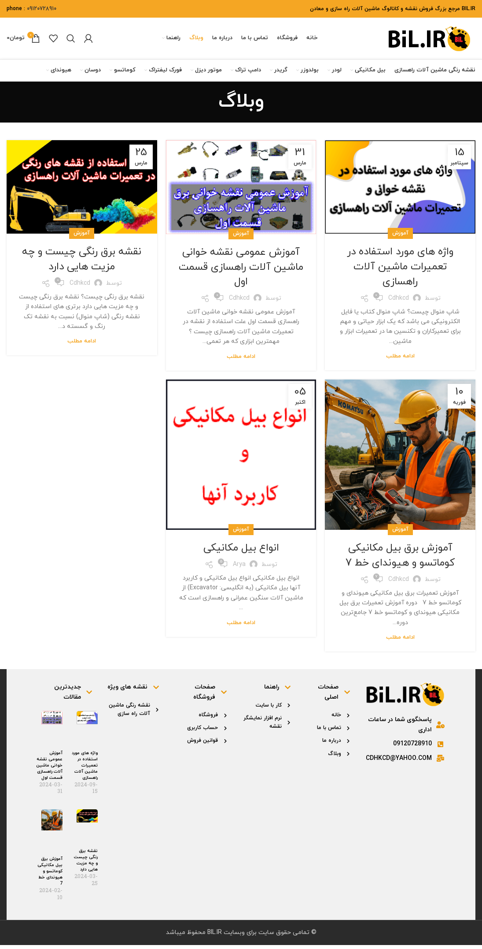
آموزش (400, 237)
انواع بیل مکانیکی (241, 552)
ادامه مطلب (400, 360)
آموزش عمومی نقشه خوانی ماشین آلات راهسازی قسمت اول (241, 271)
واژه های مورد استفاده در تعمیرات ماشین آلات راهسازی (400, 271)
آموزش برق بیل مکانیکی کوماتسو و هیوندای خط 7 (400, 560)
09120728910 (41, 8)
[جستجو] (71, 40)
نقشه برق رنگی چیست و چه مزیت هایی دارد (81, 264)
